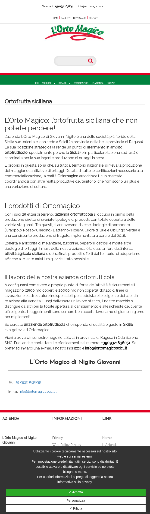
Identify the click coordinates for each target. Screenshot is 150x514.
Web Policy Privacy (66, 445)
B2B (36, 83)
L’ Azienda (109, 445)
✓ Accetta (76, 492)
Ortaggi (63, 83)
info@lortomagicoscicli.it (92, 6)
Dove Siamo (79, 18)
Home (55, 18)
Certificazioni (81, 83)
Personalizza (75, 500)
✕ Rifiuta (75, 508)
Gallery (66, 18)
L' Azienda (97, 83)
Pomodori (47, 83)
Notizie (111, 83)
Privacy (57, 438)
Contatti (93, 18)
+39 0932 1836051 (27, 382)
